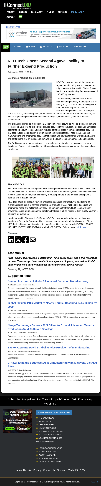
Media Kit (73, 470)
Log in (94, 481)
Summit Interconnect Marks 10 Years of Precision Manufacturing (48, 281)
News (17, 46)
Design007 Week (45, 425)
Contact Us (49, 470)
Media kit (80, 46)
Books (30, 46)
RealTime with (45, 399)
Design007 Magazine (47, 458)
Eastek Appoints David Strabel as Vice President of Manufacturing (49, 347)
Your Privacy (34, 470)
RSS (82, 470)
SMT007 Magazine (46, 451)
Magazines (28, 399)
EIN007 (50, 12)
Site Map (61, 470)
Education (84, 399)
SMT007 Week (43, 421)
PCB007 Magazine (45, 455)
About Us (21, 470)
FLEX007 (62, 12)
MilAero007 (77, 12)
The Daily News (45, 418)
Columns (63, 46)
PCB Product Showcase (49, 431)
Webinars (50, 404)
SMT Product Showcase (49, 435)
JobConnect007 (66, 399)
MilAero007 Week (46, 428)
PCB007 (10, 12)
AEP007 (10, 17)
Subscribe (14, 399)
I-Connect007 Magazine (49, 448)
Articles (46, 46)
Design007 (37, 12)
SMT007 (23, 12)
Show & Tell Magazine (48, 462)
